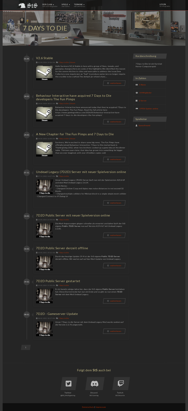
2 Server (143, 100)
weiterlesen (114, 83)
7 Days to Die (64, 62)
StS (95, 370)
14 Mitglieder (145, 93)
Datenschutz (88, 407)
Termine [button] (79, 5)
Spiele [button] (66, 5)
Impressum (101, 407)
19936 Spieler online (148, 108)
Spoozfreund (144, 125)
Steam (72, 62)
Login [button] (165, 5)
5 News (142, 85)
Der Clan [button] (50, 5)
